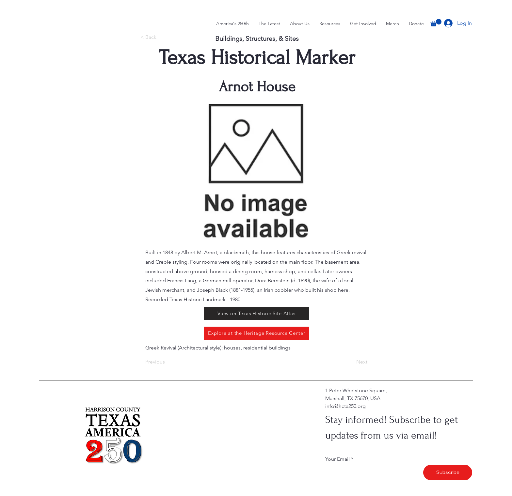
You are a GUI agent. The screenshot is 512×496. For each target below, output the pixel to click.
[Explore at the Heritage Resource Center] (256, 333)
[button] (435, 22)
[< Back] (158, 37)
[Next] (351, 361)
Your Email (337, 459)
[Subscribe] (447, 472)
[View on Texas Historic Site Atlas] (256, 313)
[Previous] (166, 361)
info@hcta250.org (345, 406)
